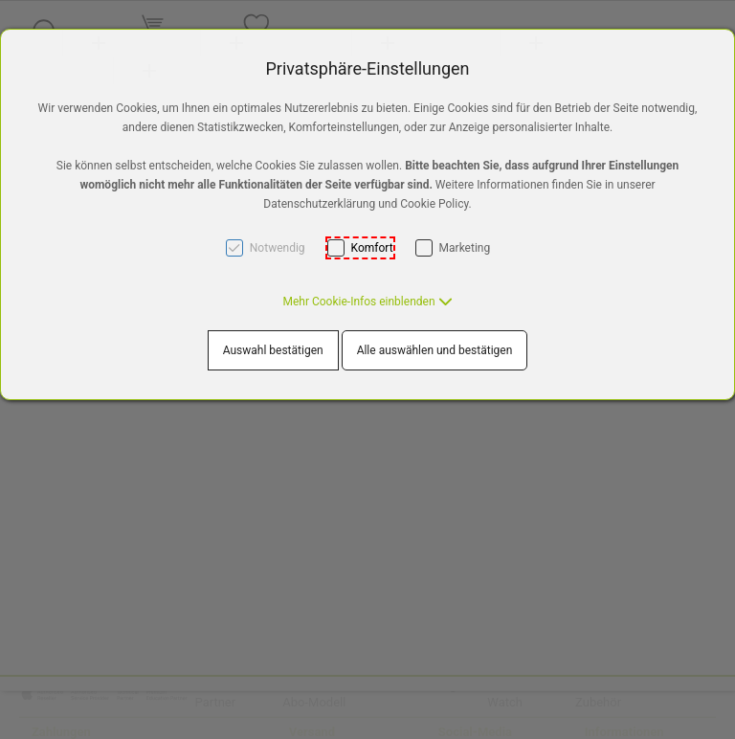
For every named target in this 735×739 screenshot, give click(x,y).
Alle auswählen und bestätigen (435, 350)
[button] (367, 301)
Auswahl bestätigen (273, 350)
